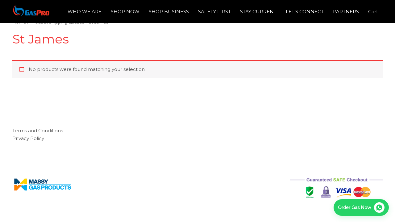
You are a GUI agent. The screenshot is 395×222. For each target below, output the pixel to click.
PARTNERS (346, 11)
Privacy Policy (28, 138)
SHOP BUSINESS (169, 11)
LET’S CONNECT (305, 11)
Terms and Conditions (37, 131)
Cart (373, 11)
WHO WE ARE (85, 11)
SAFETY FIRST (214, 11)
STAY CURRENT (258, 11)
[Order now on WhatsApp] (361, 207)
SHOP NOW (125, 11)
